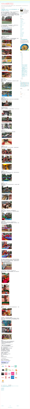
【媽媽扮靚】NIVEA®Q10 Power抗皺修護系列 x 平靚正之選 (24, 70)
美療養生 (22, 84)
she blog (21, 27)
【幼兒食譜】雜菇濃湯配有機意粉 (23, 39)
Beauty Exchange (22, 29)
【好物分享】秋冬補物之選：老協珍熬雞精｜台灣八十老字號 (24, 71)
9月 (21, 58)
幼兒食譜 (24, 83)
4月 (21, 62)
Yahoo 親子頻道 (21, 21)
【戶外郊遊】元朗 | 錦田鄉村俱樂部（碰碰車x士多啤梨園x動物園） (24, 65)
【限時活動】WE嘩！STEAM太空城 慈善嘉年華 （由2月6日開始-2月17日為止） (24, 74)
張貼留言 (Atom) (10, 407)
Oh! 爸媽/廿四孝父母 (22, 19)
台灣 (27, 82)
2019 (21, 55)
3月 (21, 63)
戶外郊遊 (28, 83)
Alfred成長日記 (7, 4)
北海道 (26, 82)
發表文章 (22, 93)
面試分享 (22, 86)
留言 (21, 94)
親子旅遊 (21, 85)
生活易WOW (21, 22)
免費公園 (24, 82)
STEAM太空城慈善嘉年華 (3, 386)
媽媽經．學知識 (21, 35)
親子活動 (25, 85)
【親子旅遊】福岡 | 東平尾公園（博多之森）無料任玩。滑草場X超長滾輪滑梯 (24, 67)
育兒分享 (24, 84)
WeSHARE (21, 30)
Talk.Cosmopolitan (22, 28)
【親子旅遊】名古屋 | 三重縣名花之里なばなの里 (24, 72)
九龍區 (21, 82)
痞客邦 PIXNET (21, 36)
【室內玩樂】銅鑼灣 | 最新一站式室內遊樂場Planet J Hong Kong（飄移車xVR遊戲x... (24, 69)
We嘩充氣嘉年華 (7, 386)
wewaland (10, 386)
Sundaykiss (21, 20)
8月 (21, 59)
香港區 (24, 86)
